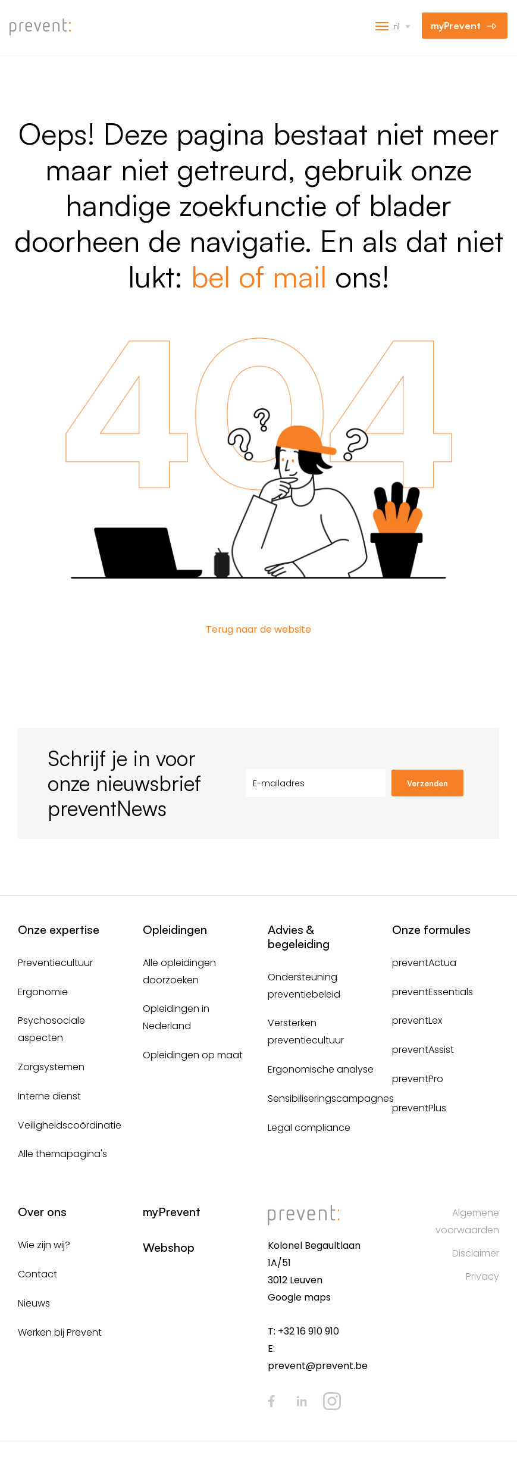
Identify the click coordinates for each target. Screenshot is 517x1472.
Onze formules (431, 929)
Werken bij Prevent (60, 1332)
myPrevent (456, 26)
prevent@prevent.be (318, 1366)
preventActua (424, 963)
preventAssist (423, 1050)
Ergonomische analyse (321, 1069)
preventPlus (419, 1108)
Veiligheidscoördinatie (69, 1125)
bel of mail (259, 276)
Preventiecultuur (55, 963)
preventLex (417, 1020)
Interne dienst (49, 1096)
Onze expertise (58, 929)
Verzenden (427, 783)
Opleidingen (175, 929)
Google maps (299, 1297)
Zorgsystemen (51, 1067)
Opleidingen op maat (193, 1055)
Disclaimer (475, 1253)
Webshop (169, 1247)
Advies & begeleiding (299, 936)
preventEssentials (432, 992)
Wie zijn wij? (44, 1245)
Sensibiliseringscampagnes (331, 1098)
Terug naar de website (258, 629)
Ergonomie (43, 992)
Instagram (331, 1401)
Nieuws (34, 1303)
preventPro (417, 1079)
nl (396, 26)
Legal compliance (309, 1128)
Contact (37, 1274)
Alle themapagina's (62, 1154)
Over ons (42, 1211)
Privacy (482, 1276)
